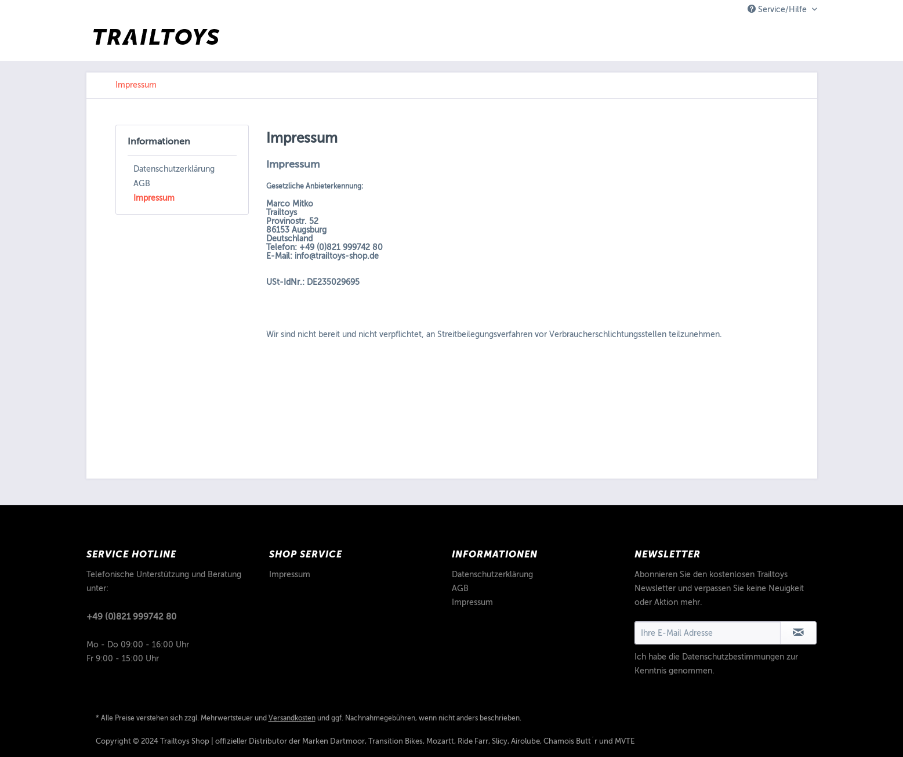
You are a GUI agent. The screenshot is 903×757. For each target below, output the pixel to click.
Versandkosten (292, 718)
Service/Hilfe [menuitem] (778, 9)
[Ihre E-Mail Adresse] (707, 632)
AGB (141, 183)
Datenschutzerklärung (174, 169)
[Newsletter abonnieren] (798, 632)
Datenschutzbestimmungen (733, 657)
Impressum (154, 198)
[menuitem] (136, 85)
